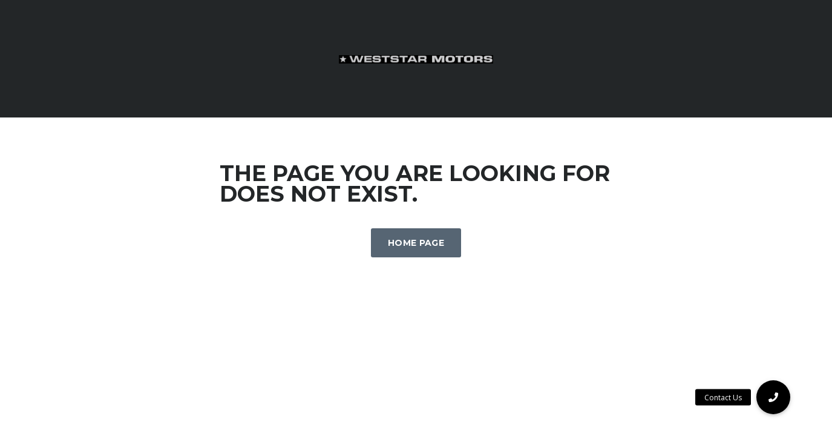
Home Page (416, 242)
